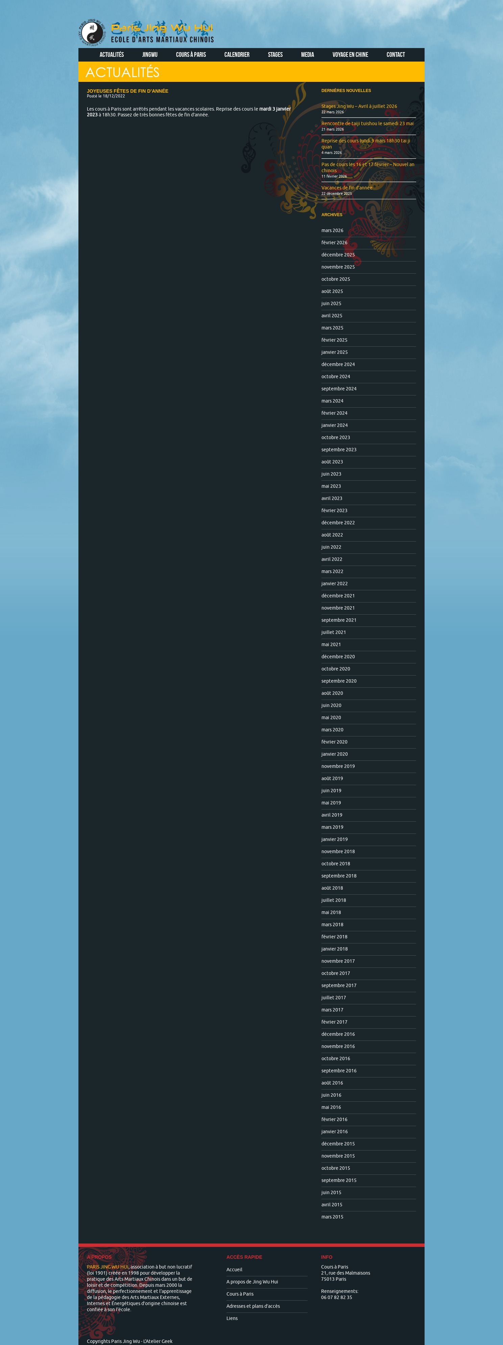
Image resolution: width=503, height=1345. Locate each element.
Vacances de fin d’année (347, 188)
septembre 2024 (339, 389)
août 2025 (332, 291)
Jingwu (150, 54)
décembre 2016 (338, 1034)
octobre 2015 (335, 1168)
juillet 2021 (333, 632)
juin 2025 (331, 303)
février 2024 (334, 413)
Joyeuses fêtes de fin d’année (127, 91)
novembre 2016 (338, 1046)
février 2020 (334, 742)
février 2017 (334, 1022)
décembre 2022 (338, 523)
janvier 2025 (334, 352)
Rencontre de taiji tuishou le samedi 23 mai (367, 124)
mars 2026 (332, 230)
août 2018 (332, 888)
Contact (396, 54)
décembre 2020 (338, 657)
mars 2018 (332, 925)
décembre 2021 (338, 596)
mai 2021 (331, 644)
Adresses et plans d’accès (253, 1306)
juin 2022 (331, 547)
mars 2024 (332, 401)
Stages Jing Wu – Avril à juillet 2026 (359, 106)
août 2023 (332, 462)
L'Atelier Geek (157, 1341)
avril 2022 (331, 559)
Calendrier (236, 54)
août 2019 (332, 778)
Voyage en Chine (350, 54)
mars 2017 (332, 1010)
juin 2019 (331, 791)
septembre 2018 (339, 876)
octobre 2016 (335, 1059)
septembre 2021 (339, 620)
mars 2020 (332, 730)
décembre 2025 (338, 255)
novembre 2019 (338, 766)
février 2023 (334, 511)
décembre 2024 (338, 364)
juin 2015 (331, 1192)
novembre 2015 (338, 1156)
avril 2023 (331, 498)
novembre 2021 (338, 608)
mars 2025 (332, 328)
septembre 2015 (339, 1180)
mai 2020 (331, 718)
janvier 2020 (334, 754)
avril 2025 (331, 316)
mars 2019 (332, 827)
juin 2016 (331, 1095)
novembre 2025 (338, 267)
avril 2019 (331, 815)
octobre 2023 (335, 437)
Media (307, 54)
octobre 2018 (335, 864)
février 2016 (334, 1119)
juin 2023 (331, 474)
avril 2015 (331, 1205)
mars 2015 (332, 1217)
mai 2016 (331, 1107)
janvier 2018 (334, 949)
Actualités (112, 54)
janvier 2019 (334, 839)
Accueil (234, 1270)
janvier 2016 (334, 1132)
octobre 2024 (335, 377)
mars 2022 (332, 571)
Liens (232, 1318)
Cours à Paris (191, 54)
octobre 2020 (335, 669)
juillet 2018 (333, 900)
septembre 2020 (339, 681)
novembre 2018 (338, 851)
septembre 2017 (339, 985)
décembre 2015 (338, 1144)
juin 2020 (331, 705)
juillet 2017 (333, 998)
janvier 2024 (334, 425)
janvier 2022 (334, 584)
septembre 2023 (339, 450)
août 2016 (332, 1083)
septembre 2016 (339, 1071)
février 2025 (334, 340)
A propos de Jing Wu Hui (252, 1282)
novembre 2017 (338, 961)
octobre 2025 (335, 279)
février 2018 (334, 937)
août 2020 (332, 693)
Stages (275, 54)
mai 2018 (331, 912)
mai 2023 (331, 486)
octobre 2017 (335, 973)
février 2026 (334, 243)
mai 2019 (331, 803)
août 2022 (332, 535)
